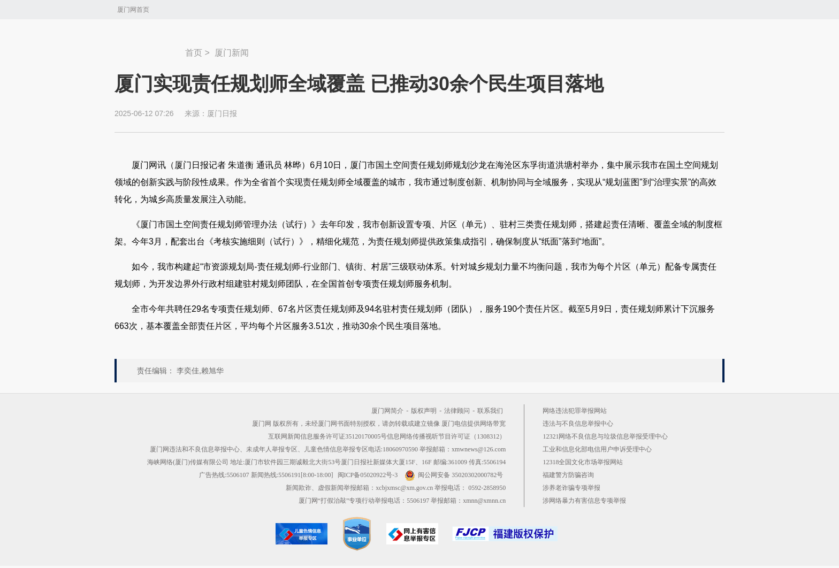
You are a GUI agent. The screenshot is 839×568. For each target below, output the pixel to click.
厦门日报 (222, 113)
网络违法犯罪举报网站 (575, 411)
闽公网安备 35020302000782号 (454, 475)
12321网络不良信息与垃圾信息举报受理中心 (605, 436)
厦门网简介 (387, 411)
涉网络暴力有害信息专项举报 (584, 500)
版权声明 (424, 411)
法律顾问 (457, 411)
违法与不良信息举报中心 (578, 423)
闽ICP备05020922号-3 (368, 475)
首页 (193, 52)
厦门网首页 (133, 9)
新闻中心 (150, 47)
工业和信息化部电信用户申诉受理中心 (597, 449)
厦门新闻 (232, 52)
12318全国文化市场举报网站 (583, 462)
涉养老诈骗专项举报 (571, 488)
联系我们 (490, 411)
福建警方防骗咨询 (568, 475)
